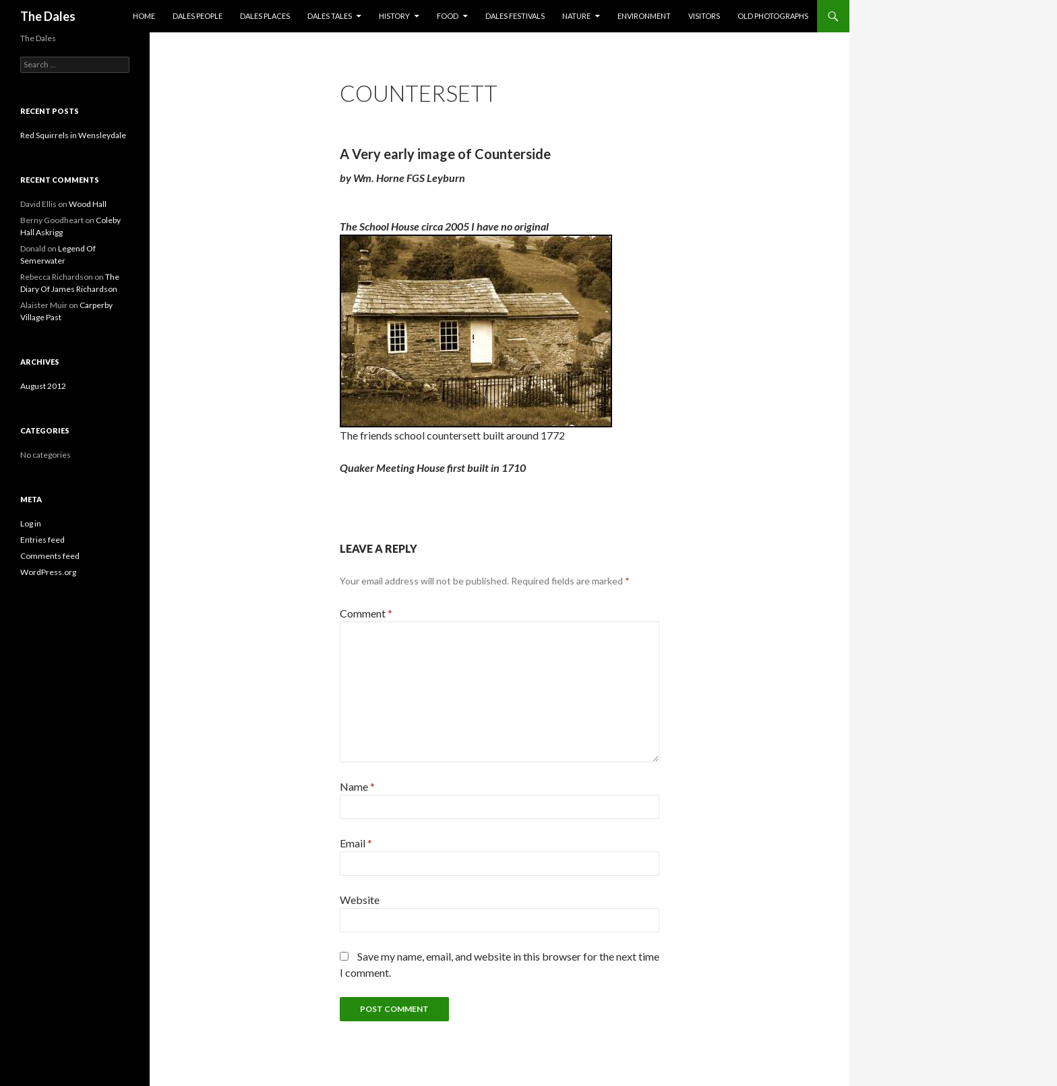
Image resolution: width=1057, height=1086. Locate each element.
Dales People (197, 15)
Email (356, 843)
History (394, 15)
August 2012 (43, 386)
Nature (576, 15)
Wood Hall (88, 204)
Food (447, 15)
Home (144, 15)
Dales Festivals (515, 15)
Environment (644, 15)
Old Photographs (772, 15)
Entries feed (42, 540)
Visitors (704, 15)
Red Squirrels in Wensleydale (73, 135)
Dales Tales (329, 15)
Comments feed (50, 556)
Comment (366, 613)
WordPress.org (48, 572)
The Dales (48, 16)
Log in (30, 523)
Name (357, 786)
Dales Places (265, 15)
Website (360, 899)
